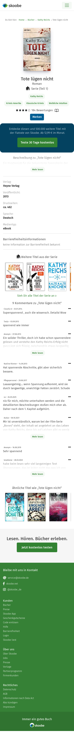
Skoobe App (9, 613)
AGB (5, 693)
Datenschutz (9, 689)
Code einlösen (10, 622)
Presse (6, 662)
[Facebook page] (37, 584)
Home (21, 20)
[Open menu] (67, 5)
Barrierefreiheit (11, 631)
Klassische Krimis (35, 103)
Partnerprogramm (12, 671)
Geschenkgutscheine (14, 618)
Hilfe (5, 626)
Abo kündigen (10, 702)
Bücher (31, 20)
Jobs (5, 658)
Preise (6, 609)
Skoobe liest (9, 639)
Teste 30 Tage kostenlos (37, 142)
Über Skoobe (10, 653)
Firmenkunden (10, 675)
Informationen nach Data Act (18, 698)
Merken (37, 117)
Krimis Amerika (13, 103)
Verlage (7, 666)
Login (6, 635)
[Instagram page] (37, 589)
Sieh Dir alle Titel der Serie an (37, 295)
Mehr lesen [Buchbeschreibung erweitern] (37, 169)
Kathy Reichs (44, 20)
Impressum (9, 706)
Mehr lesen (37, 353)
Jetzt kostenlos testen (37, 547)
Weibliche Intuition (58, 103)
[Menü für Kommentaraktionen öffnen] (69, 309)
